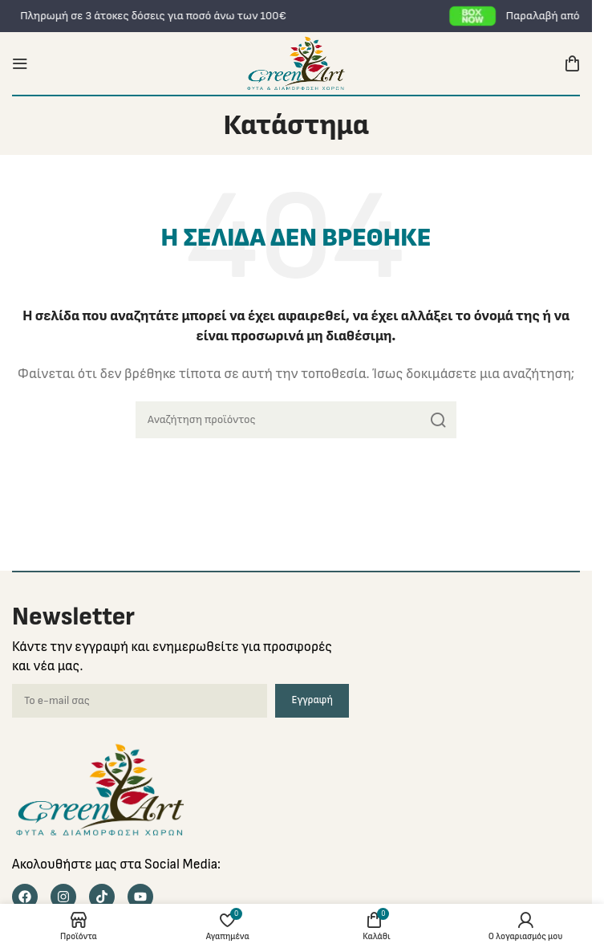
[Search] (296, 419)
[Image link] (100, 788)
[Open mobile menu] (20, 63)
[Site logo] (296, 63)
